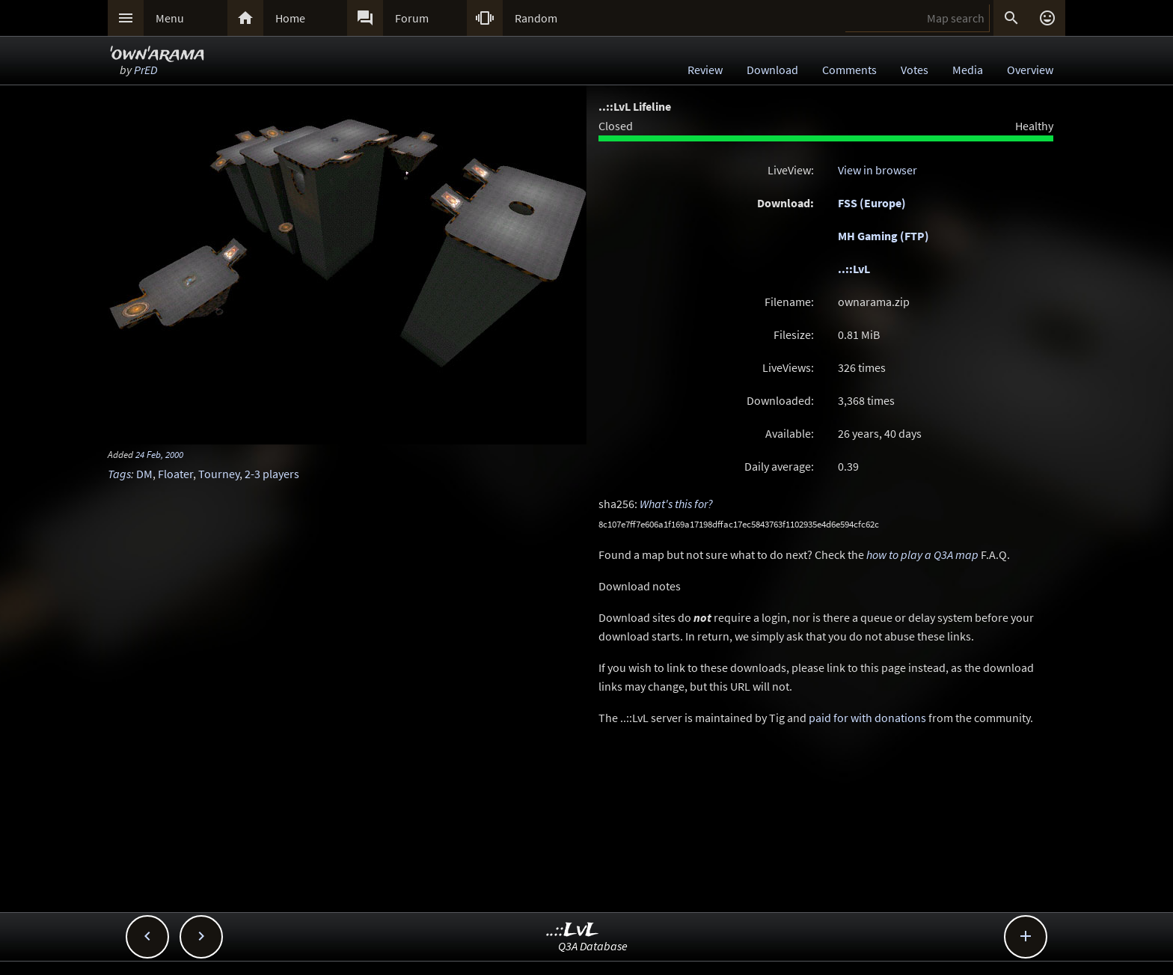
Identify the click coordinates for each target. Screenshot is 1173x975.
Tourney (218, 473)
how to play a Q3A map (922, 554)
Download (772, 69)
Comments (849, 69)
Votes (914, 69)
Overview (1030, 69)
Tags (119, 473)
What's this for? (676, 503)
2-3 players (272, 473)
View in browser (877, 169)
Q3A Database (593, 945)
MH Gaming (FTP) (883, 235)
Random (536, 17)
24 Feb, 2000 (159, 454)
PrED (145, 69)
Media (967, 69)
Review (705, 69)
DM (144, 473)
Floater (175, 473)
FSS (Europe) (872, 202)
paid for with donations (867, 717)
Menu (170, 17)
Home (290, 17)
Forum (412, 17)
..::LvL (854, 268)
